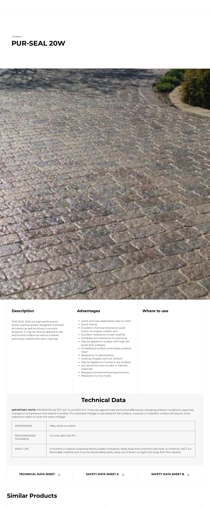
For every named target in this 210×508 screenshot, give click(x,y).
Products (104, 6)
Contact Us (125, 6)
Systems (86, 6)
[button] (105, 474)
